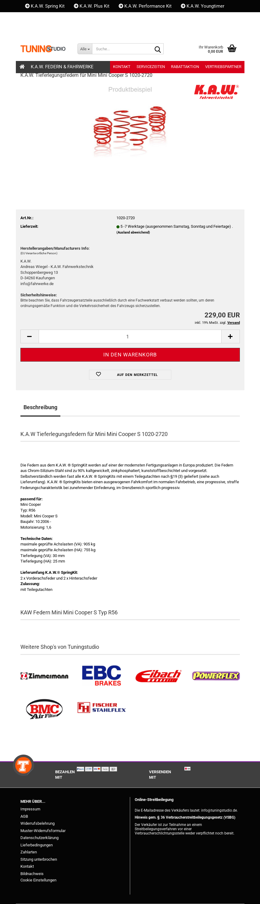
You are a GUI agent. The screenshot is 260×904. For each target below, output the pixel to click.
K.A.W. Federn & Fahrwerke (62, 67)
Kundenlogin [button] (61, 30)
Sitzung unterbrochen (38, 859)
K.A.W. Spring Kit (45, 6)
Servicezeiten (151, 66)
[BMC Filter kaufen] (44, 709)
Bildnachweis (32, 873)
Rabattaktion (185, 66)
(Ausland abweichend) (133, 232)
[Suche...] (84, 48)
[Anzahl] (130, 336)
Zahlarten (28, 852)
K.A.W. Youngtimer (202, 6)
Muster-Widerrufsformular (43, 830)
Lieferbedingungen (36, 845)
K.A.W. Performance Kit (145, 6)
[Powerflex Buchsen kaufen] (216, 676)
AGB (24, 816)
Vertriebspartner (223, 66)
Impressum (30, 809)
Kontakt (36, 18)
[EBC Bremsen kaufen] (101, 676)
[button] (30, 30)
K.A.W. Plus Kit (91, 6)
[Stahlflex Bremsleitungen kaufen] (101, 709)
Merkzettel (100, 30)
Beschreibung (40, 407)
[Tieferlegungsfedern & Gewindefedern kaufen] (159, 676)
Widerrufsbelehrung (37, 823)
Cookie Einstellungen (38, 880)
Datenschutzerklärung (39, 837)
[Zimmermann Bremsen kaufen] (44, 676)
